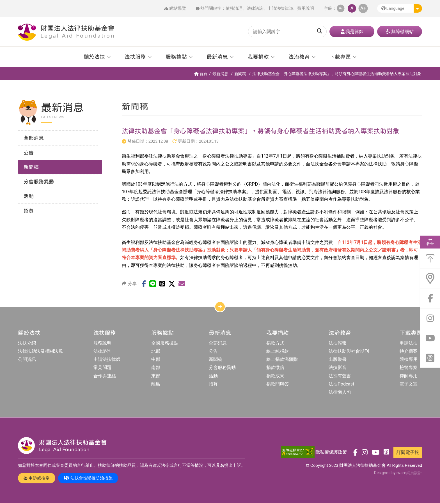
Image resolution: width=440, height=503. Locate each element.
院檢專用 (409, 359)
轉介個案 (409, 351)
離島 (155, 384)
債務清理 (234, 8)
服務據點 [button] (176, 56)
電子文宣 (409, 384)
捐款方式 (275, 343)
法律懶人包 (340, 392)
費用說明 (305, 8)
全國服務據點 (164, 343)
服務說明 (102, 343)
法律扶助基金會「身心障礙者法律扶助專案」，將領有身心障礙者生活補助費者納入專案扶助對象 (336, 73)
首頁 (200, 73)
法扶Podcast (341, 384)
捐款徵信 (275, 367)
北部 (155, 351)
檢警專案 (409, 367)
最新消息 (220, 73)
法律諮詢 (255, 8)
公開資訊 (27, 359)
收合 (430, 242)
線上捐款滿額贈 (282, 359)
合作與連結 (104, 376)
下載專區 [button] (340, 56)
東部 (155, 376)
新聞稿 (240, 73)
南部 (155, 367)
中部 (155, 359)
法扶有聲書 (340, 376)
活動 (213, 376)
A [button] (351, 8)
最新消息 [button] (217, 56)
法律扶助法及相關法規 (40, 351)
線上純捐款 (277, 351)
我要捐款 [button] (258, 56)
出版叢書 (338, 359)
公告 (213, 351)
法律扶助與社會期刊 (349, 351)
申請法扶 (409, 343)
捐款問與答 (277, 384)
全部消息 (218, 343)
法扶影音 (338, 367)
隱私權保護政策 (331, 452)
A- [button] (341, 8)
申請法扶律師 (280, 8)
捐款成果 (275, 376)
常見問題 (102, 367)
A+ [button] (363, 8)
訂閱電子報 (408, 452)
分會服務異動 (222, 367)
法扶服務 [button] (135, 56)
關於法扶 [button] (94, 56)
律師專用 (409, 376)
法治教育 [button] (299, 56)
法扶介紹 (27, 343)
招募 (213, 384)
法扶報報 (338, 343)
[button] (399, 8)
